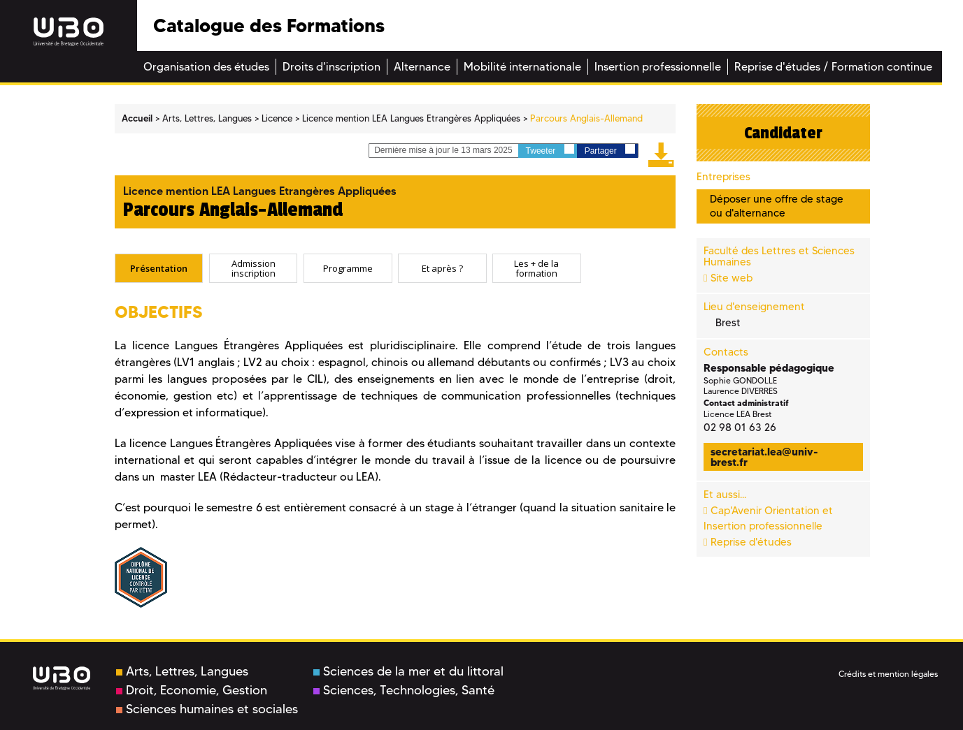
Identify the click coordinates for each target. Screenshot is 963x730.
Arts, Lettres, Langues (182, 671)
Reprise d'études (751, 542)
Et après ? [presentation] (442, 267)
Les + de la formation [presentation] (536, 268)
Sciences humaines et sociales (207, 709)
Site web (731, 278)
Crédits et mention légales (888, 674)
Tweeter (550, 150)
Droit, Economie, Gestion (191, 690)
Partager (610, 150)
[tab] (159, 268)
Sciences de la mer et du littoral (408, 671)
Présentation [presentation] (158, 267)
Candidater (783, 132)
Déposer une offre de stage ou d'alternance (776, 206)
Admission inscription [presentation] (253, 268)
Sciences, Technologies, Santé (403, 690)
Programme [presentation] (348, 267)
